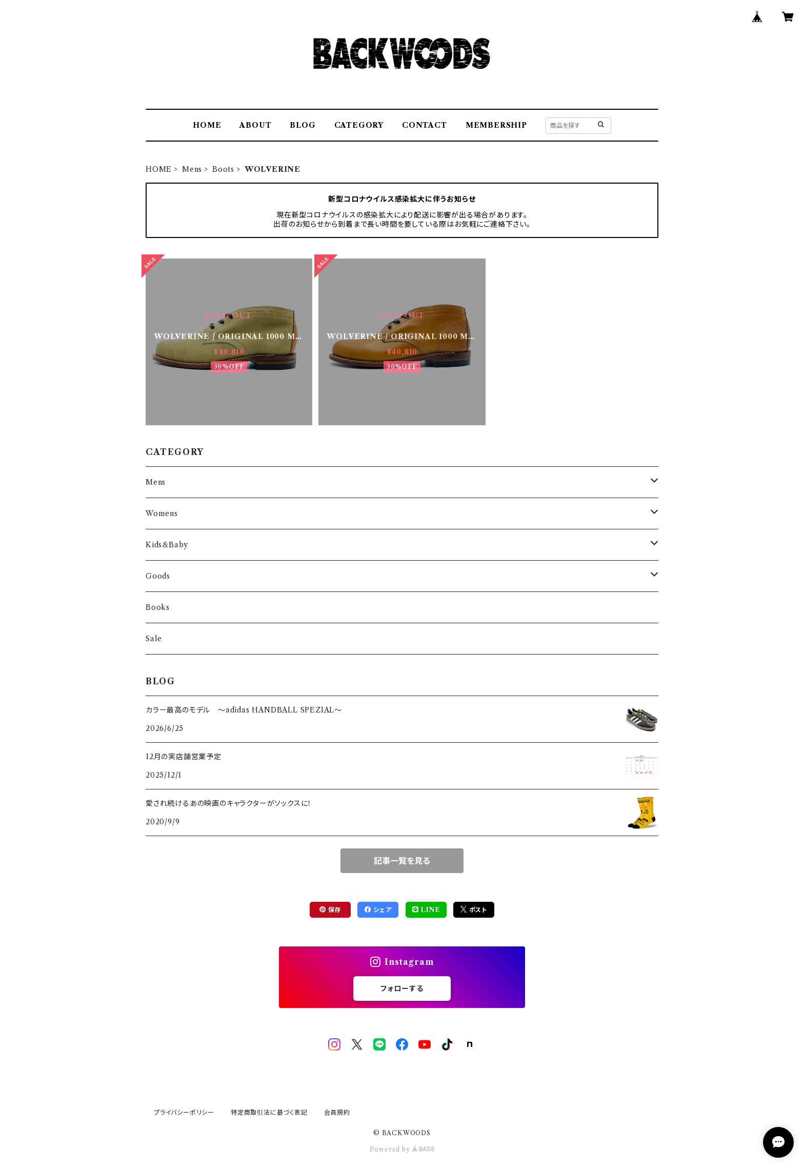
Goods (158, 576)
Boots (223, 169)
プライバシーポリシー (184, 1112)
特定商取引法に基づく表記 (269, 1112)
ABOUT (255, 125)
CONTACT (424, 125)
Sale (154, 638)
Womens (162, 513)
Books (158, 607)
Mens (192, 169)
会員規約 (337, 1112)
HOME (207, 125)
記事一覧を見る (402, 861)
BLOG (302, 125)
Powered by (402, 1149)
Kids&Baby (167, 544)
